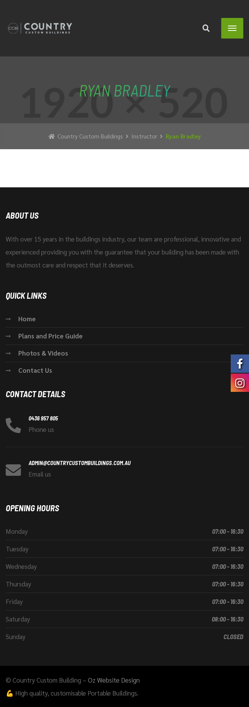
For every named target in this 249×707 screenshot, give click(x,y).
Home (27, 318)
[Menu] (232, 28)
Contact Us (35, 370)
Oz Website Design (114, 680)
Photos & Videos (43, 353)
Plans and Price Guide (50, 336)
